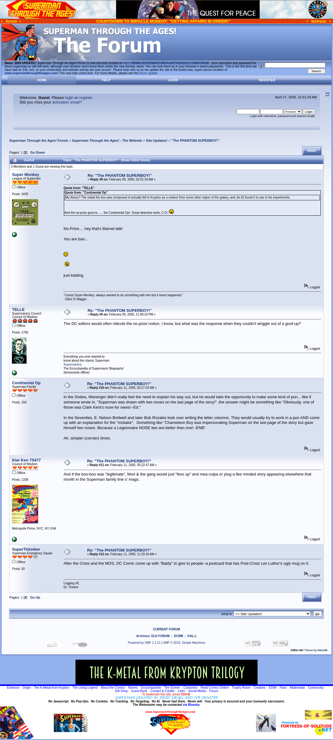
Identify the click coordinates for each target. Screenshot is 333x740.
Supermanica (73, 364)
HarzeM (322, 650)
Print (312, 151)
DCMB (178, 636)
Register (267, 80)
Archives (142, 636)
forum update (148, 73)
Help (106, 80)
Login (173, 80)
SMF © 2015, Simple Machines (184, 642)
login (69, 97)
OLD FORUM (160, 636)
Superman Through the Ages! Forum (38, 140)
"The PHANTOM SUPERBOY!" (195, 140)
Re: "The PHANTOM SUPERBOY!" (120, 175)
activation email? (67, 102)
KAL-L (192, 636)
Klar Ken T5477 (26, 460)
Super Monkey (25, 174)
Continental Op (26, 383)
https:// (166, 63)
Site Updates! (157, 140)
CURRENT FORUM (166, 629)
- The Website (107, 140)
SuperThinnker (26, 549)
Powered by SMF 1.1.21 (144, 642)
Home (42, 80)
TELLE (18, 309)
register (85, 97)
